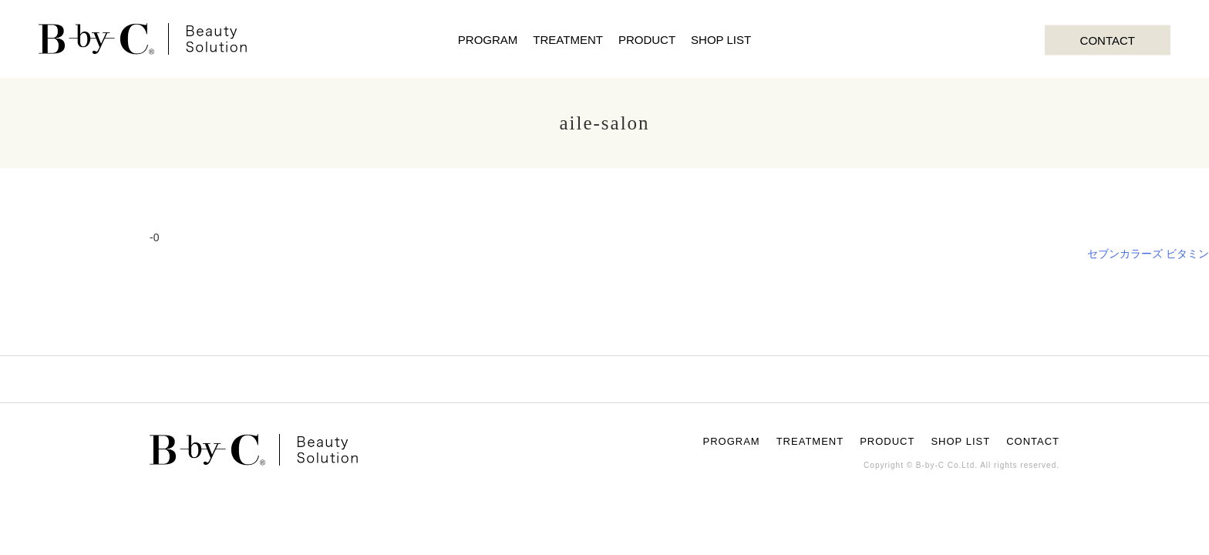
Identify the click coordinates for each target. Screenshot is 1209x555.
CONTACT (1107, 39)
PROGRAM (488, 39)
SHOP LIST (721, 39)
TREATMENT (568, 39)
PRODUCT (646, 39)
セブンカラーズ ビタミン (1148, 253)
